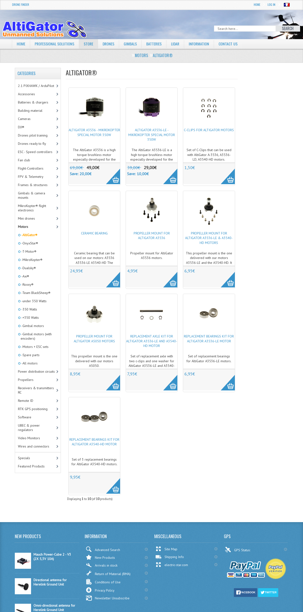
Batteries (155, 44)
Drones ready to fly (32, 143)
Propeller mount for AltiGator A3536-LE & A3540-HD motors (209, 238)
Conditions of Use (103, 582)
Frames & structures (33, 185)
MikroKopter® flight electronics (32, 208)
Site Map (166, 549)
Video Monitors (29, 438)
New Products (100, 557)
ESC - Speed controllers (35, 152)
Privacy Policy (100, 590)
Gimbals (131, 44)
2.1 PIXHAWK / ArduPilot (36, 86)
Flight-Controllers (30, 168)
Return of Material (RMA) (108, 573)
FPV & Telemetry (30, 176)
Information (200, 44)
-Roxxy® (27, 284)
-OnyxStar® (29, 243)
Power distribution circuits (36, 371)
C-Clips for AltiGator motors (209, 130)
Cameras (24, 119)
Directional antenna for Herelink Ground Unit (50, 582)
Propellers (25, 380)
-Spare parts (30, 355)
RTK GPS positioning (33, 409)
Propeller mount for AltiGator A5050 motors (94, 338)
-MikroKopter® (31, 260)
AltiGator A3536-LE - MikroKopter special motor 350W (151, 135)
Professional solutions (54, 44)
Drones (109, 44)
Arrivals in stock (101, 565)
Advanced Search (103, 549)
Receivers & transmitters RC (36, 390)
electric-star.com (171, 565)
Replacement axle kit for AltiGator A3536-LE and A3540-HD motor (151, 341)
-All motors (29, 363)
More (110, 173)
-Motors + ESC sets (35, 347)
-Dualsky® (28, 268)
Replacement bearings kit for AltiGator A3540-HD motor (94, 442)
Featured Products (31, 466)
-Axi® (25, 276)
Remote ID (25, 400)
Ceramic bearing (94, 233)
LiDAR (176, 44)
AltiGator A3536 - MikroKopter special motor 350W (94, 132)
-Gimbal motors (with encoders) (36, 336)
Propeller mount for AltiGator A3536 (152, 235)
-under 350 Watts (34, 301)
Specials (24, 458)
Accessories (26, 94)
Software (24, 417)
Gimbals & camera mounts (31, 195)
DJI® (21, 127)
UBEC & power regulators (29, 427)
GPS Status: (238, 549)
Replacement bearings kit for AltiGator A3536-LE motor (209, 338)
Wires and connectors (33, 446)
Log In (271, 4)
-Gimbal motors (32, 326)
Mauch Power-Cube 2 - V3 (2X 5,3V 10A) (52, 556)
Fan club (24, 160)
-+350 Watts (30, 317)
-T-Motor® (28, 251)
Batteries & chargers (33, 102)
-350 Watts (29, 309)
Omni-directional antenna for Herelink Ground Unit (54, 607)
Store (89, 44)
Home (257, 4)
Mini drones (26, 218)
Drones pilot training (33, 135)
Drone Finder (20, 4)
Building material (30, 110)
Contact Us (230, 44)
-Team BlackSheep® (35, 293)
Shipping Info (169, 557)
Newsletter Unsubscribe (108, 598)
